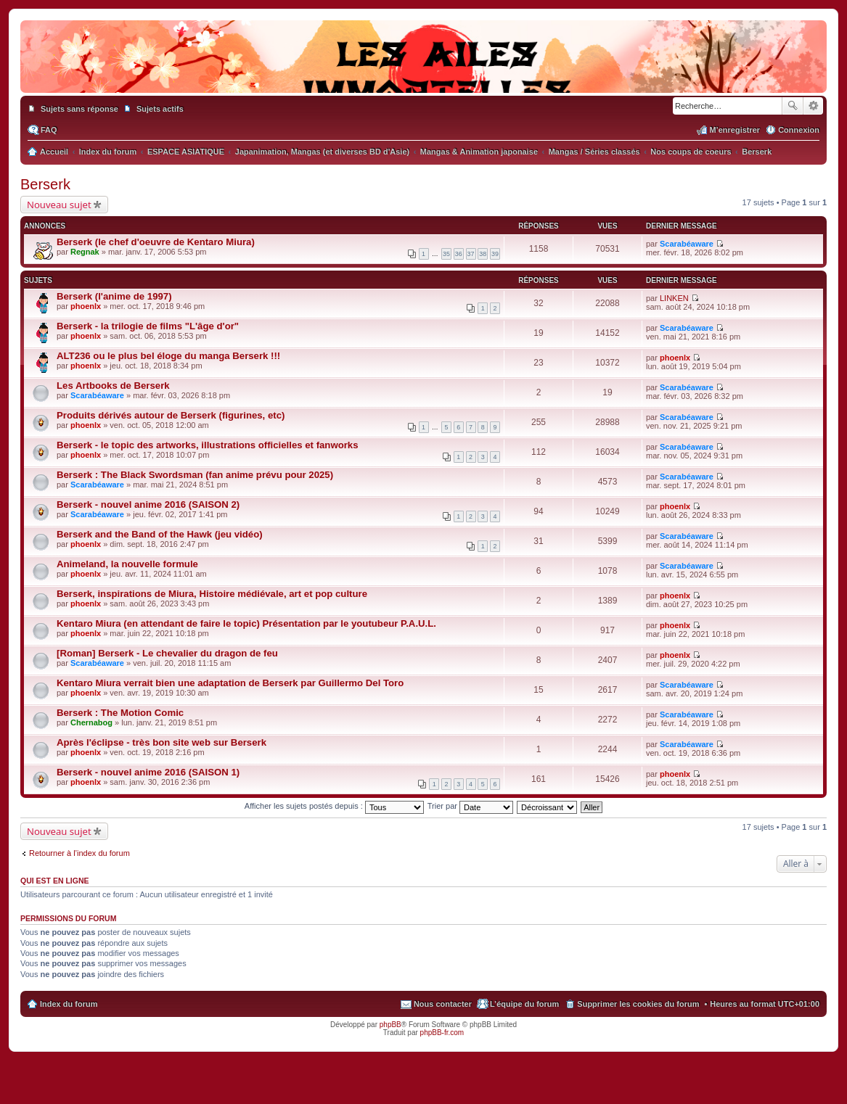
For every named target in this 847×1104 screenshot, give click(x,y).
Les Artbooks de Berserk (113, 385)
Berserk (45, 184)
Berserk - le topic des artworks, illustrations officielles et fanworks (208, 445)
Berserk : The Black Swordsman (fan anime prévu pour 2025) (195, 474)
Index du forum (68, 1004)
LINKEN (674, 298)
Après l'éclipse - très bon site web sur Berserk (161, 742)
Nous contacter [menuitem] (443, 1004)
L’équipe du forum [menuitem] (524, 1004)
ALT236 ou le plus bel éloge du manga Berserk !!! (168, 355)
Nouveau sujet (59, 204)
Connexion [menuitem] (798, 129)
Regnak (84, 251)
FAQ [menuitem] (49, 129)
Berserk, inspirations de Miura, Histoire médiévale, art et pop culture (212, 593)
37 (471, 254)
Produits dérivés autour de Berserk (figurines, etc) (171, 415)
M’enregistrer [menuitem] (734, 129)
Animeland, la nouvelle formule (127, 564)
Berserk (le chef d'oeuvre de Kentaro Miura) (156, 241)
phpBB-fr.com (442, 1033)
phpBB (390, 1025)
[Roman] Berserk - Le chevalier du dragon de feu (167, 653)
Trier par (470, 806)
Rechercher (792, 106)
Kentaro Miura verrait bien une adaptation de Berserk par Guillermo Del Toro (230, 682)
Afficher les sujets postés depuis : (334, 806)
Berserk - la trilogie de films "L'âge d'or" (148, 326)
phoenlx (85, 306)
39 (495, 254)
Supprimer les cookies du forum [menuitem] (638, 1004)
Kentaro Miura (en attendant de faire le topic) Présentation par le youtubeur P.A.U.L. (246, 623)
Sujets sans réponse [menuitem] (79, 108)
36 (458, 254)
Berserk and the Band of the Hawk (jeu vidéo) (160, 534)
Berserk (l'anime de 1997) (114, 296)
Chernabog (91, 722)
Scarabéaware (686, 243)
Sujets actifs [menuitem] (160, 108)
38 (482, 254)
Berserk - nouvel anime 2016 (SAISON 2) (148, 504)
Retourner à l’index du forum (79, 853)
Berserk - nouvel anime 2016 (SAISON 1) (148, 772)
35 (446, 254)
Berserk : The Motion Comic (120, 712)
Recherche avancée (813, 106)
